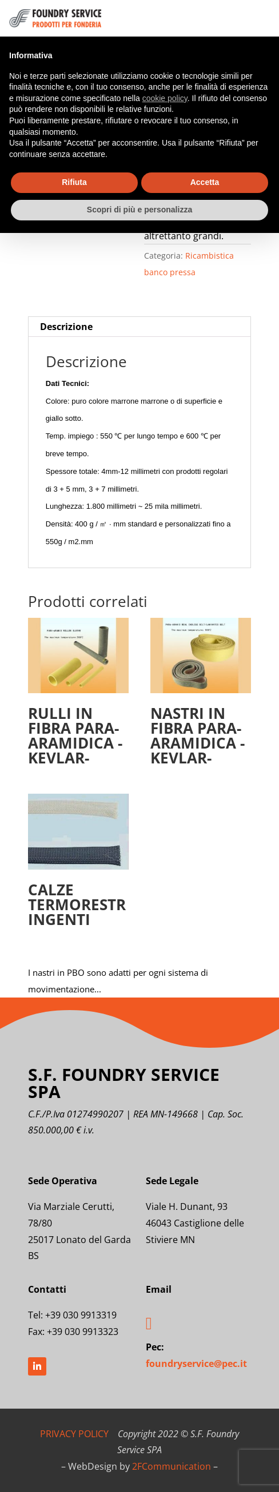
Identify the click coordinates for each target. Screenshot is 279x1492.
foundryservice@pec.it (196, 1363)
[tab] (139, 327)
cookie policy (165, 98)
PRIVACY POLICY (74, 1433)
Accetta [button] (205, 182)
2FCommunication (171, 1466)
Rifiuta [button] (74, 182)
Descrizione (66, 326)
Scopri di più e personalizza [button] (139, 209)
